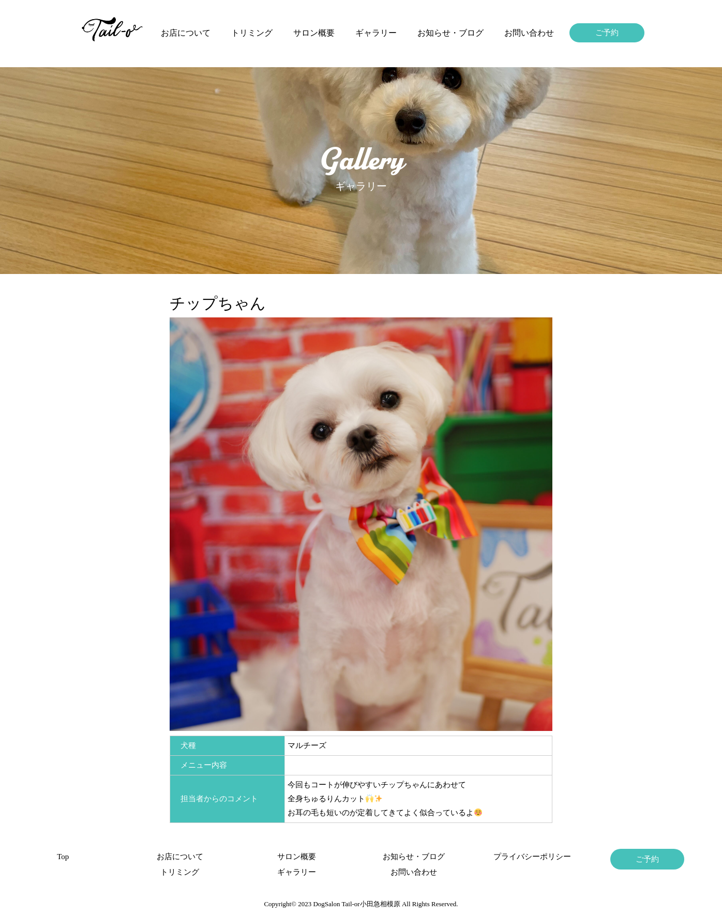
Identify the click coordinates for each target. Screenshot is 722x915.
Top (63, 856)
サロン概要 (314, 32)
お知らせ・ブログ (450, 32)
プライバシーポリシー (530, 856)
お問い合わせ (529, 32)
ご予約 (607, 32)
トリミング (252, 32)
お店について (185, 32)
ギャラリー (376, 32)
